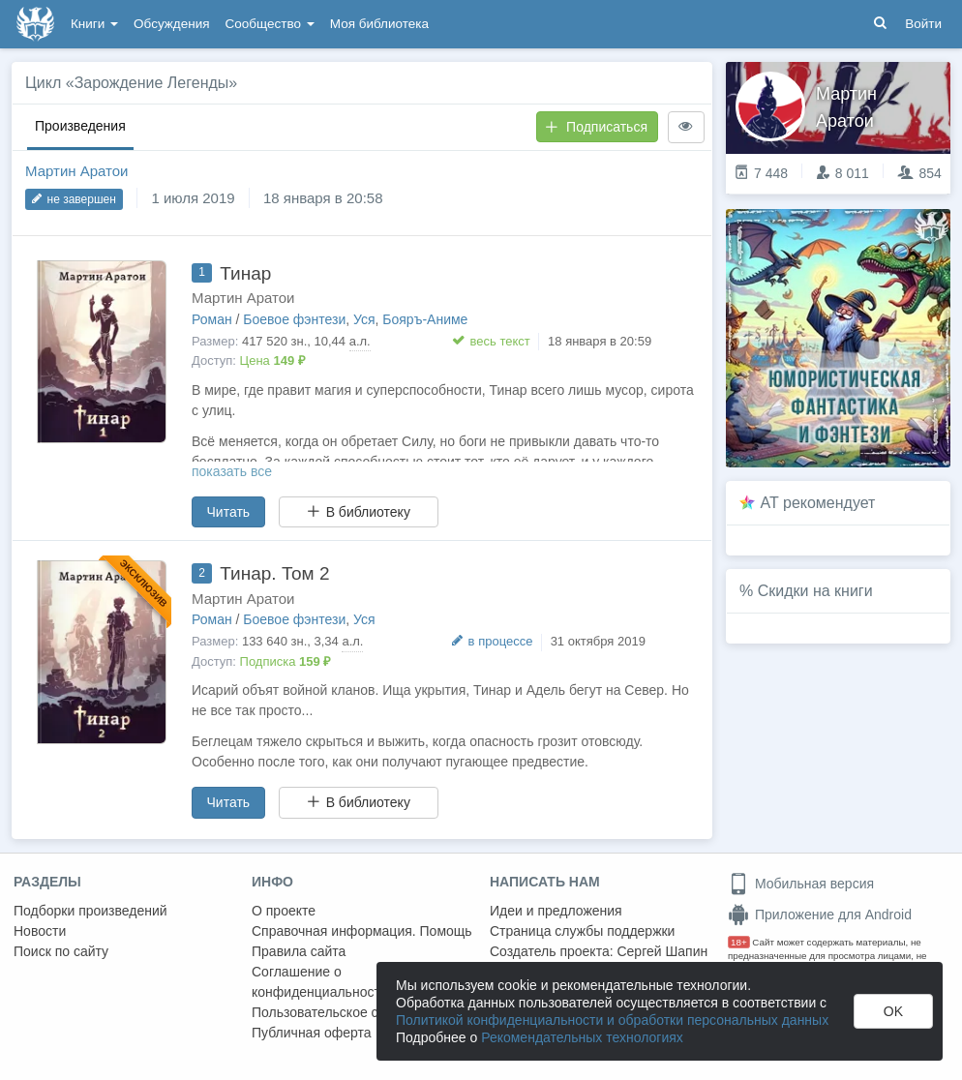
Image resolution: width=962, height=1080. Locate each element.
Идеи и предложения (556, 910)
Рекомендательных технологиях (582, 1037)
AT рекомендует (818, 503)
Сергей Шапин (661, 951)
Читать (229, 512)
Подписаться (596, 127)
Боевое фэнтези (294, 319)
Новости (40, 931)
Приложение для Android (820, 914)
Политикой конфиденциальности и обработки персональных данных (612, 1020)
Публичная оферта (312, 1032)
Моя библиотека (379, 23)
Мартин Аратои (77, 171)
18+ (739, 942)
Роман (212, 319)
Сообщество (270, 23)
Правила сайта (299, 951)
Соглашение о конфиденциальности (320, 982)
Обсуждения (171, 23)
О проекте (284, 910)
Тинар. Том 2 (274, 573)
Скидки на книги (815, 591)
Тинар (245, 273)
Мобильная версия (801, 883)
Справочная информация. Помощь (362, 931)
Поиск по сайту (61, 951)
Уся (364, 319)
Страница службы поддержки (582, 931)
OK (893, 1011)
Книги (94, 23)
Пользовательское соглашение (349, 1012)
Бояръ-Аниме (424, 319)
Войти (923, 23)
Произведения (80, 126)
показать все (232, 471)
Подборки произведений (90, 910)
